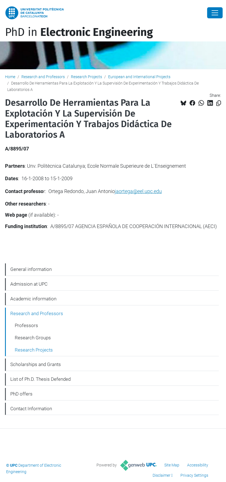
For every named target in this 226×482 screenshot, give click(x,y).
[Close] (215, 12)
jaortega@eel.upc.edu (138, 191)
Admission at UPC (29, 284)
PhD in (79, 32)
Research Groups (33, 337)
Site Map (171, 465)
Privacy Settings (194, 475)
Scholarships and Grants (35, 364)
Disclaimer (161, 475)
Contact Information (31, 408)
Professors (26, 325)
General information (31, 269)
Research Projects (86, 77)
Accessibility (197, 465)
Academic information (33, 298)
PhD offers (21, 394)
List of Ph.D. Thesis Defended (40, 379)
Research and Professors (43, 77)
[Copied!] (218, 103)
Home (10, 77)
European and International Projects (139, 77)
